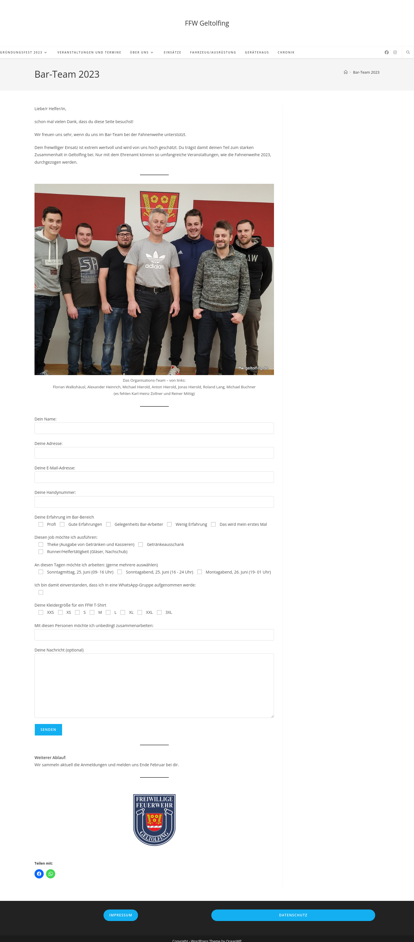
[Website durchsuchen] (408, 47)
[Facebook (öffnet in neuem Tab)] (386, 47)
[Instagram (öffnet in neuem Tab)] (395, 47)
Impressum (120, 909)
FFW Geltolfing (207, 20)
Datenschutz (293, 909)
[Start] (346, 67)
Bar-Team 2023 (366, 67)
